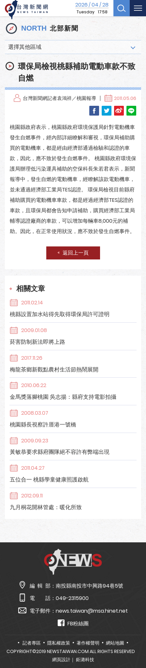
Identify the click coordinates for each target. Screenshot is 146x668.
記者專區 (31, 643)
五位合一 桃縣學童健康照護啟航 (49, 479)
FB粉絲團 (73, 623)
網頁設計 (61, 659)
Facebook (94, 111)
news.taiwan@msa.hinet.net (92, 611)
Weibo (119, 111)
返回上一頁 (76, 253)
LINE (131, 111)
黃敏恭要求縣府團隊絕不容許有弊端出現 (60, 452)
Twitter (106, 111)
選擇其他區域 (24, 47)
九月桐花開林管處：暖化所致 (46, 507)
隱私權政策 (58, 643)
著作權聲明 (88, 643)
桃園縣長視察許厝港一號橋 (43, 424)
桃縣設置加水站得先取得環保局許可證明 (60, 314)
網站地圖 (115, 643)
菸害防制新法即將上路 (37, 342)
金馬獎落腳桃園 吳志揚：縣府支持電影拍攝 (63, 397)
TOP (135, 644)
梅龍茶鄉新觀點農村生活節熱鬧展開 (54, 369)
